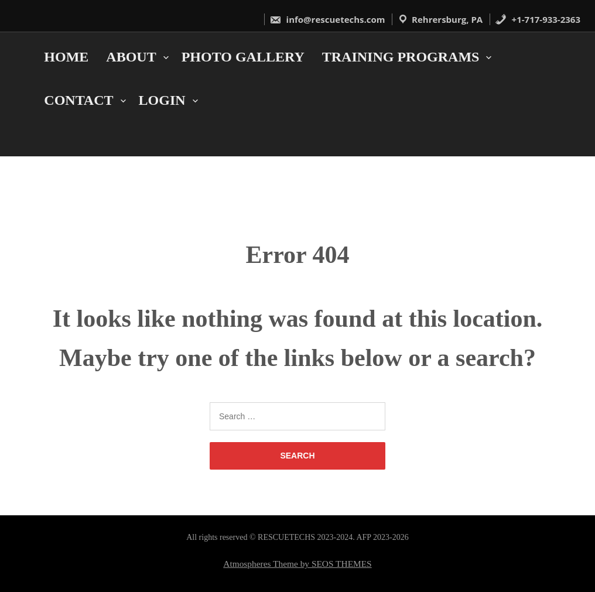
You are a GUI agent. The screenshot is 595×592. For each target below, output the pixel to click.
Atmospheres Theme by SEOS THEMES (297, 564)
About (131, 56)
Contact (78, 100)
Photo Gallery (243, 56)
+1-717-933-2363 (537, 19)
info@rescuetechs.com (327, 19)
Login (162, 100)
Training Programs (401, 56)
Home (66, 56)
